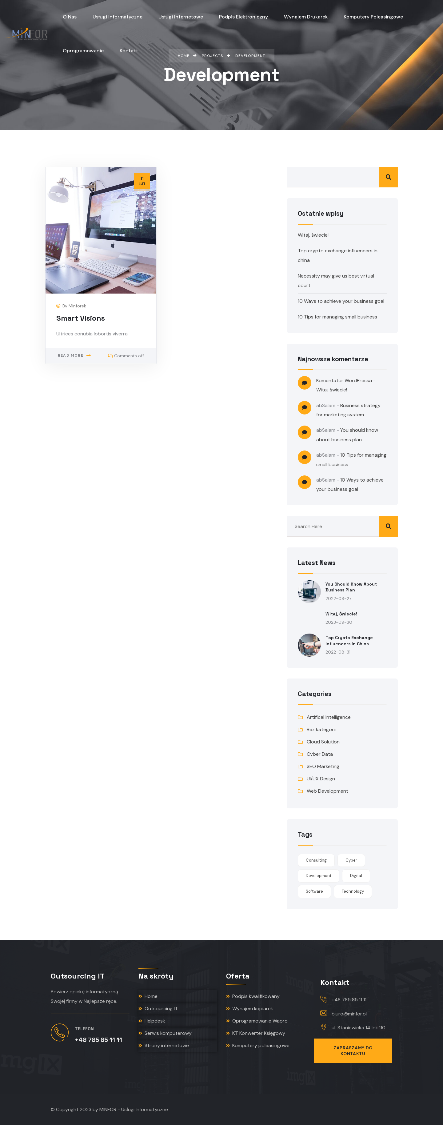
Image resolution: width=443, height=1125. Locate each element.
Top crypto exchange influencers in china (349, 641)
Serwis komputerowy (165, 1033)
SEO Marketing (323, 766)
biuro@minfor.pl (349, 1014)
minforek (77, 306)
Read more (70, 355)
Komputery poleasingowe (257, 1045)
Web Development (327, 791)
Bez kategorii (321, 729)
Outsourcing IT (158, 1008)
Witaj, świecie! (313, 235)
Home (148, 996)
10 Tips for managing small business (337, 317)
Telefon (84, 1028)
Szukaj (388, 177)
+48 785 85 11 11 (349, 999)
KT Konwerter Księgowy (255, 1033)
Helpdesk (151, 1021)
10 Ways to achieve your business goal (341, 301)
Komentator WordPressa (344, 380)
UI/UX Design (321, 778)
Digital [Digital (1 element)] (356, 875)
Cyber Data (320, 754)
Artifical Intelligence (329, 717)
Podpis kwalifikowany (253, 996)
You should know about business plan (351, 587)
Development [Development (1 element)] (318, 875)
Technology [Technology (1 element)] (353, 891)
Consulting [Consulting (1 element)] (316, 860)
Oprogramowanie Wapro (257, 1021)
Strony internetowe (163, 1045)
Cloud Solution (323, 742)
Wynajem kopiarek (249, 1008)
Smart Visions (80, 318)
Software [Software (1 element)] (314, 891)
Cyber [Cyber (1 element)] (351, 860)
